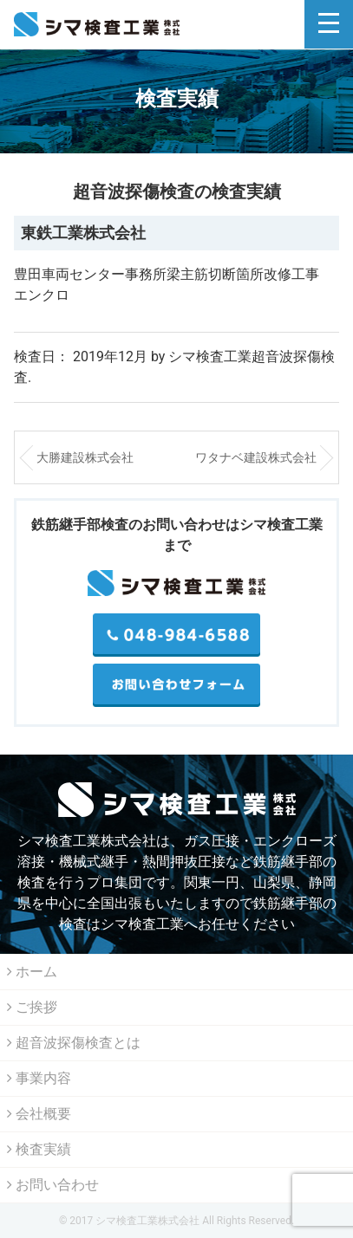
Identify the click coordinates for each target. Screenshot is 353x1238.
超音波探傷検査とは (74, 1042)
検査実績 (39, 1149)
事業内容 (39, 1078)
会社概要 (39, 1113)
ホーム (32, 971)
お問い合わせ (53, 1184)
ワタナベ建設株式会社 (256, 457)
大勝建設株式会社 (85, 457)
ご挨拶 (32, 1007)
